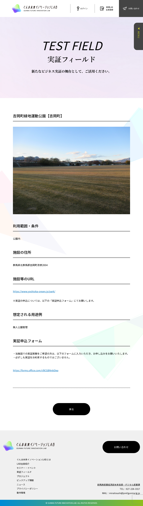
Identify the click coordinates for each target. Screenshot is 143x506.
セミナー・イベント (26, 467)
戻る (71, 409)
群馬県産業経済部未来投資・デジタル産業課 (118, 484)
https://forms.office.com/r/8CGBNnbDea (35, 370)
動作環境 (21, 492)
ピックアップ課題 (25, 480)
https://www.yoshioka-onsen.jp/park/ (34, 291)
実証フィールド (24, 471)
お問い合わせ (121, 447)
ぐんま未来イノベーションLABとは (34, 459)
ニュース (21, 484)
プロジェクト (23, 476)
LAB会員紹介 (23, 463)
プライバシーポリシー (27, 488)
